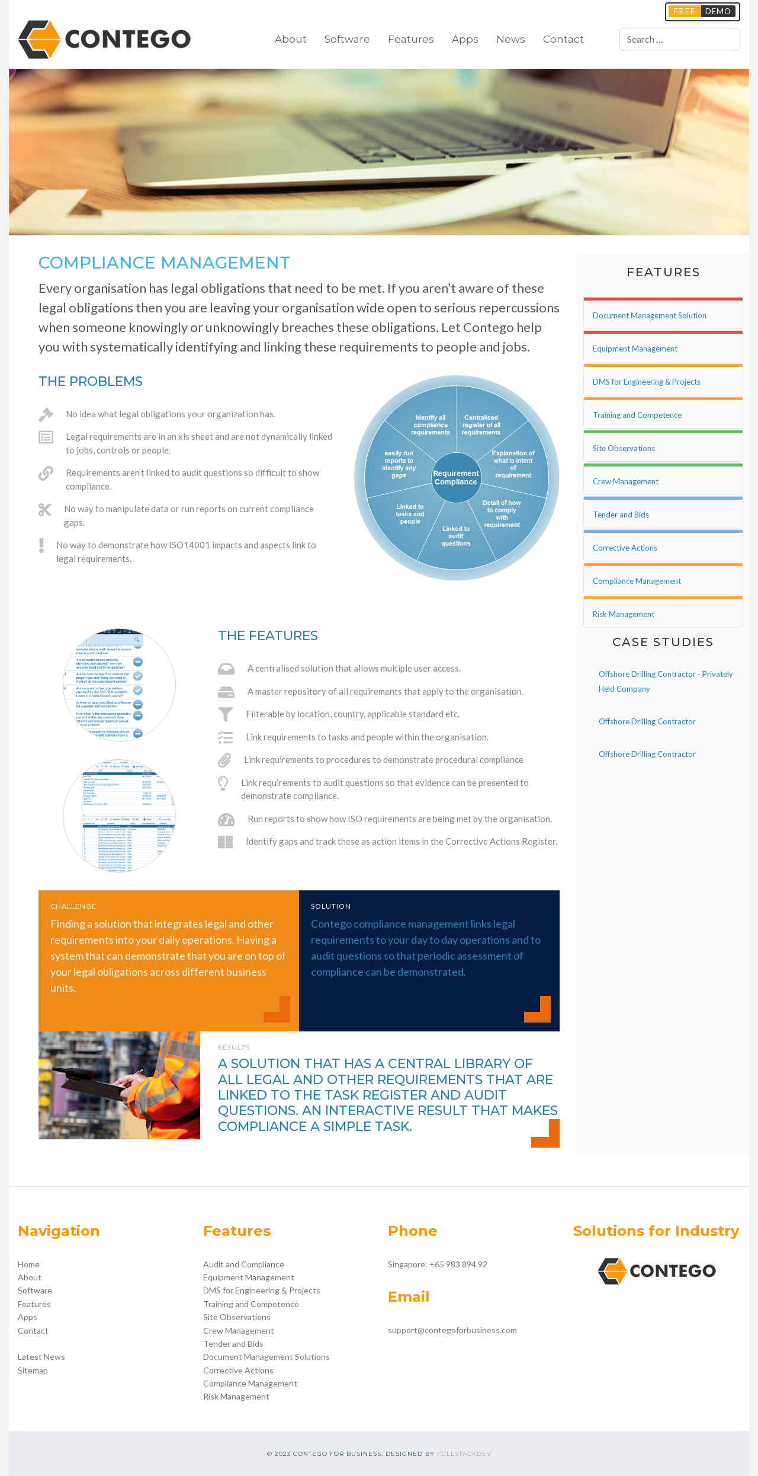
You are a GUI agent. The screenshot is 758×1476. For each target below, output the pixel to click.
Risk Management (236, 1396)
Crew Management (238, 1330)
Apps (465, 39)
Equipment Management (248, 1277)
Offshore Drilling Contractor (647, 721)
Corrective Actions (238, 1370)
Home (29, 1264)
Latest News (41, 1357)
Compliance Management (250, 1383)
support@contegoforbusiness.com (452, 1330)
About (291, 39)
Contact (563, 39)
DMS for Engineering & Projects (261, 1290)
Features (411, 39)
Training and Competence (251, 1304)
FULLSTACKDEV (464, 1454)
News (510, 39)
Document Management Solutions (266, 1357)
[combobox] (679, 39)
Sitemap (33, 1370)
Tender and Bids (233, 1343)
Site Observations (237, 1317)
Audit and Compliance (243, 1264)
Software (347, 39)
